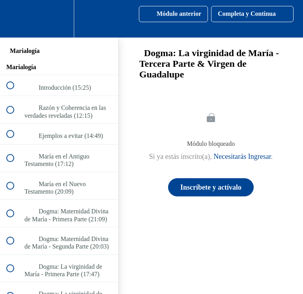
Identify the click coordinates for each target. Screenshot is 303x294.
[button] (14, 19)
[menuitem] (59, 19)
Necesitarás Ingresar (242, 156)
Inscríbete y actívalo (210, 187)
